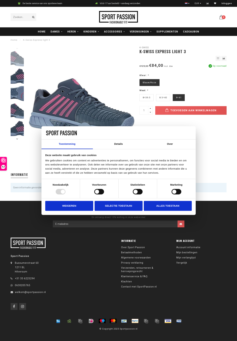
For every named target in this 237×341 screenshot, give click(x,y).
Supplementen (167, 31)
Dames (55, 31)
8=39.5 (146, 97)
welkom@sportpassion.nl (30, 292)
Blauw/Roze (149, 82)
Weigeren (69, 205)
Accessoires (113, 31)
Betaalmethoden (131, 252)
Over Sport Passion (133, 247)
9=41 (178, 97)
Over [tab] (170, 144)
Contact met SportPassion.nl (139, 286)
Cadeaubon (191, 31)
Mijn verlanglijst (186, 257)
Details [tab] (118, 144)
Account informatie (188, 247)
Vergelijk (181, 262)
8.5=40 (163, 97)
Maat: (143, 90)
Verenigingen (139, 31)
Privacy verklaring (132, 262)
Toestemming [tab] (67, 144)
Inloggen (226, 3)
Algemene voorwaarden (136, 257)
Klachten (126, 281)
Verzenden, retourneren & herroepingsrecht (137, 269)
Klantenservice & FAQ (134, 276)
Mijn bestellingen (186, 252)
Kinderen (89, 31)
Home (42, 31)
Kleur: (144, 75)
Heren (71, 31)
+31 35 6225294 (25, 278)
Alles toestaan (167, 205)
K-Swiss (144, 47)
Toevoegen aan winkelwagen (190, 110)
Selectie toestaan (118, 205)
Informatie (19, 174)
